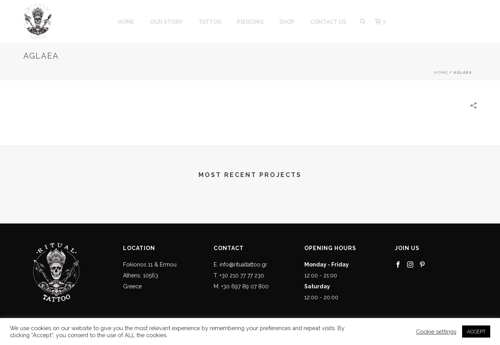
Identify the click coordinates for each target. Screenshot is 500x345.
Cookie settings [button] (436, 331)
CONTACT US (328, 22)
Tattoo (209, 22)
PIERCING (250, 22)
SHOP (287, 22)
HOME (126, 22)
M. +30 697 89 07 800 (241, 286)
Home (441, 72)
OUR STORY (166, 22)
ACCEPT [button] (476, 331)
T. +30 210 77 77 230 (239, 275)
